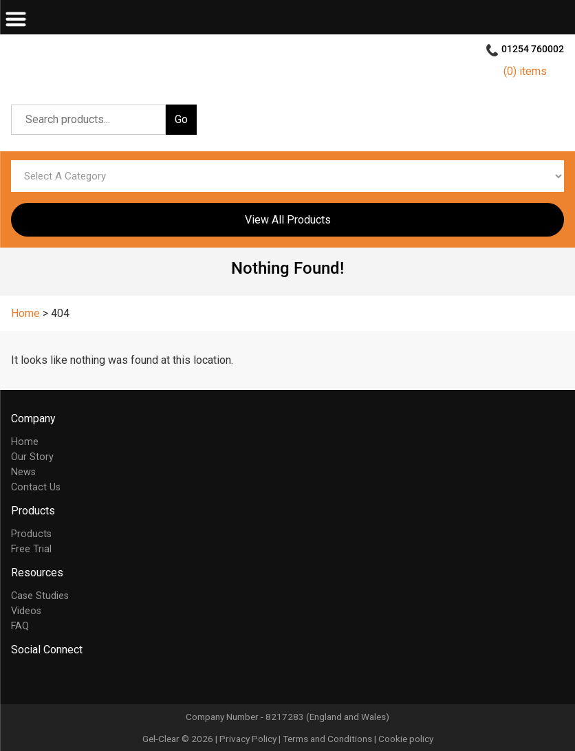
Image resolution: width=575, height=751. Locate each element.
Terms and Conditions (327, 738)
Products (31, 534)
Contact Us (36, 487)
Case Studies (40, 596)
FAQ (20, 626)
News (23, 472)
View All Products (288, 219)
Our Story (32, 457)
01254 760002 (532, 49)
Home (25, 442)
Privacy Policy (247, 738)
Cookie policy (405, 738)
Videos (26, 611)
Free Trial (31, 549)
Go (181, 119)
